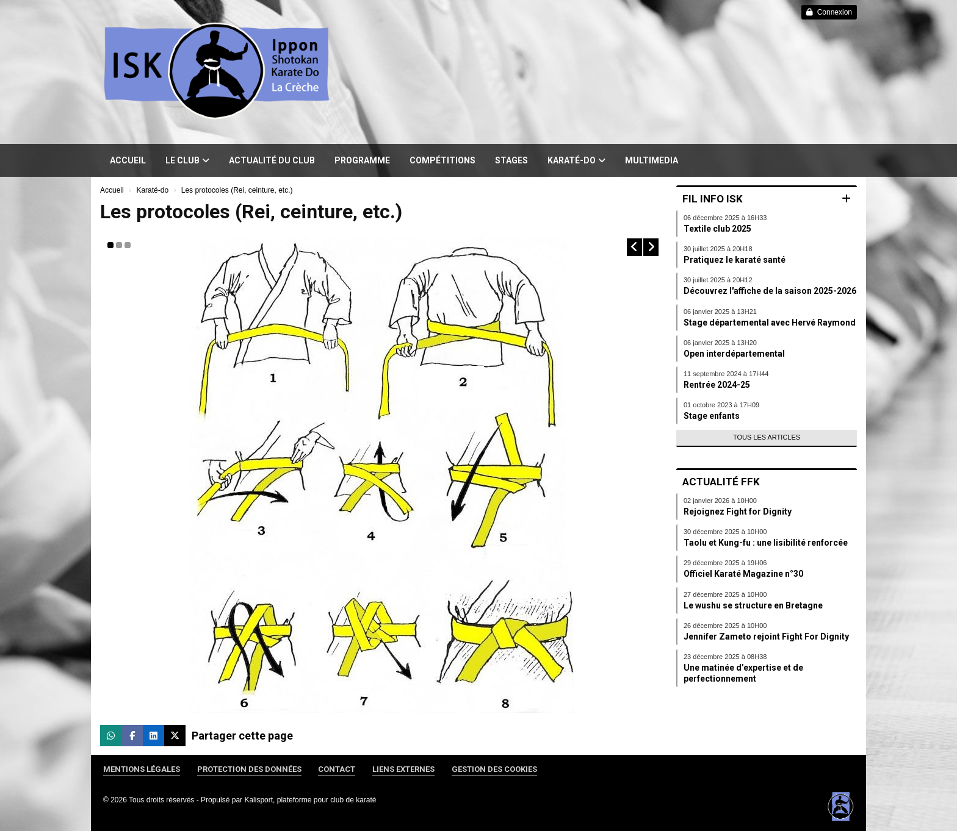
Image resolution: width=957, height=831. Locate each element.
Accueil (128, 160)
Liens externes (403, 769)
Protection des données (249, 769)
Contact (336, 769)
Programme (362, 160)
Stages (511, 160)
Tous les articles (766, 437)
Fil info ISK (712, 199)
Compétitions (442, 160)
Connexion (829, 12)
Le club (187, 160)
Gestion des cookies (494, 769)
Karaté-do (576, 160)
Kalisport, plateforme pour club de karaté (310, 800)
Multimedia (651, 160)
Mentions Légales (141, 769)
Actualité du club (272, 160)
